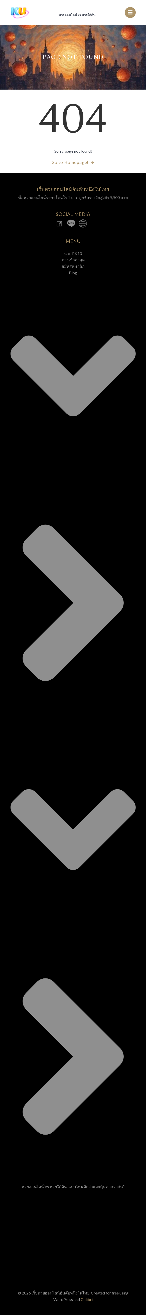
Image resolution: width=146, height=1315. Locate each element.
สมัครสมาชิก (73, 266)
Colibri (87, 1299)
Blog (73, 726)
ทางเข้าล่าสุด (73, 259)
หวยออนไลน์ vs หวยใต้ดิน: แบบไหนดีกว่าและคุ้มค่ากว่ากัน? (73, 1186)
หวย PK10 (73, 253)
